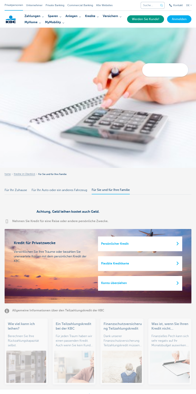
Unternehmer (34, 5)
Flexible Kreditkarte (115, 263)
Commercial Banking (80, 5)
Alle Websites (104, 5)
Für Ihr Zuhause (16, 190)
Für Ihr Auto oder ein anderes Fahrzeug (59, 190)
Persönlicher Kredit (115, 243)
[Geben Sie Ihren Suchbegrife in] (161, 5)
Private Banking (55, 5)
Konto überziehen (114, 283)
